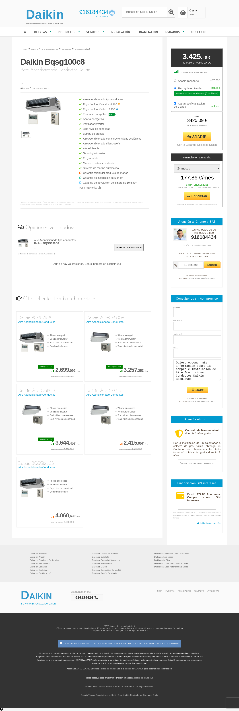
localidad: (177, 320)
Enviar (197, 389)
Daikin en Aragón (37, 557)
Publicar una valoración (129, 247)
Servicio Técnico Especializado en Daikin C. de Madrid (105, 695)
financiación (184, 590)
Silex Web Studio (150, 695)
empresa (170, 590)
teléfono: (177, 334)
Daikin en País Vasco (163, 557)
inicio (159, 590)
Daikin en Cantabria (39, 570)
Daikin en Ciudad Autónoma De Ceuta (171, 563)
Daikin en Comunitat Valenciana (106, 560)
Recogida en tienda (189, 88)
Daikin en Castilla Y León (41, 573)
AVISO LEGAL (82, 669)
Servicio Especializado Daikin (38, 603)
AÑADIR (197, 137)
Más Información (209, 523)
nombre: (176, 307)
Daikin (45, 14)
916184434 (93, 12)
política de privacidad (143, 678)
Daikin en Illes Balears (40, 563)
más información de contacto (197, 245)
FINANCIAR (197, 196)
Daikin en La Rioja (162, 560)
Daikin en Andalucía (39, 554)
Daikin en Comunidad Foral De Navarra (171, 554)
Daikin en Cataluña (100, 557)
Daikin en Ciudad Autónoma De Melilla (171, 567)
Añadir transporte (188, 80)
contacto (199, 590)
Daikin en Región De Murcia (104, 573)
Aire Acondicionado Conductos (36, 321)
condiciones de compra (71, 202)
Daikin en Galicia (99, 567)
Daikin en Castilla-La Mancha (105, 554)
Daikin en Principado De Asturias (44, 560)
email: (175, 347)
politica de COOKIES (134, 669)
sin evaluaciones (40, 88)
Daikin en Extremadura (102, 563)
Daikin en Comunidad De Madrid (106, 570)
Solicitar (212, 264)
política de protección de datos (201, 278)
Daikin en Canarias (38, 567)
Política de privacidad (109, 669)
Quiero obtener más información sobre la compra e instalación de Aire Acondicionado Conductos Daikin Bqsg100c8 (197, 370)
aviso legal (213, 590)
